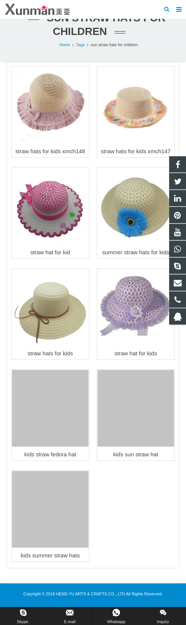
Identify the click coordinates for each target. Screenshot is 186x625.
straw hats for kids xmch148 (50, 151)
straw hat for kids (135, 353)
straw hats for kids (50, 353)
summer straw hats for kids (135, 252)
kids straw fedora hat (50, 454)
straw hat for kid (50, 252)
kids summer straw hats (50, 555)
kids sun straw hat (135, 454)
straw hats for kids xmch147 (136, 151)
